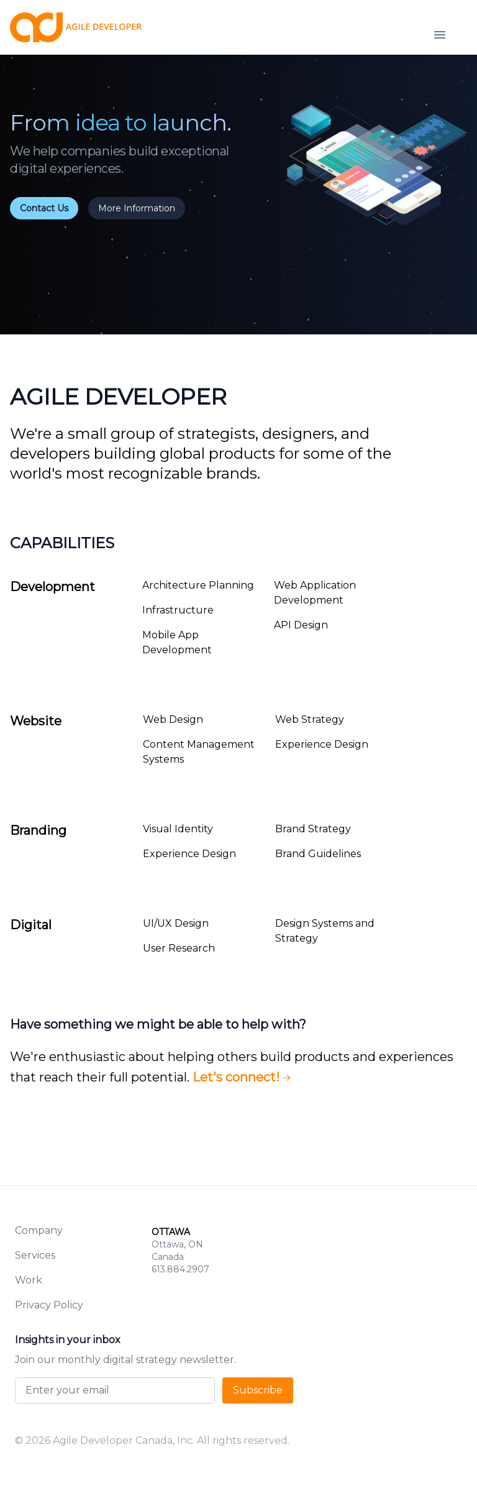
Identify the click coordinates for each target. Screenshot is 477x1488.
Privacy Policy (49, 1305)
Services (35, 1255)
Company (39, 1230)
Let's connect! (243, 1077)
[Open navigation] (439, 34)
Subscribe (258, 1390)
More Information (136, 208)
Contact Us (44, 208)
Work (28, 1280)
